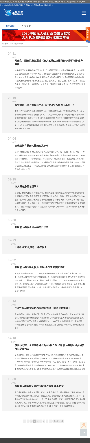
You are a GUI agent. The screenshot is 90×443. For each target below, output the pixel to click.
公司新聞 (10, 26)
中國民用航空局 (34, 424)
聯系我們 (66, 385)
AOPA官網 (21, 424)
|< (24, 359)
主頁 (11, 44)
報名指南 (17, 393)
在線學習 (6, 393)
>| (50, 359)
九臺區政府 (77, 424)
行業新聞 (26, 26)
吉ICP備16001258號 (17, 419)
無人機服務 (6, 389)
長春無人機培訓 (7, 428)
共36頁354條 (58, 359)
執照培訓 (29, 386)
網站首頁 (6, 386)
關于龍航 (17, 386)
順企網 (12, 424)
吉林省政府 (55, 424)
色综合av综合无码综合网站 (13, 441)
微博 (65, 393)
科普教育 (40, 386)
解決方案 (19, 389)
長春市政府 (66, 424)
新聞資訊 (42, 389)
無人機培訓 (20, 428)
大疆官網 (45, 424)
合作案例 (30, 389)
